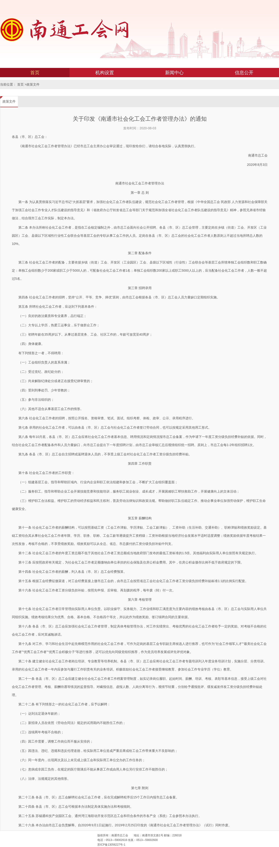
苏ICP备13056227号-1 (111, 844)
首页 (35, 72)
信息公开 (244, 72)
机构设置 (104, 72)
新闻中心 (174, 72)
